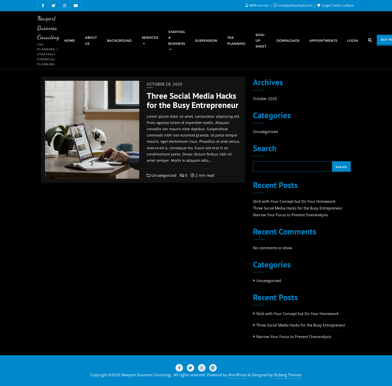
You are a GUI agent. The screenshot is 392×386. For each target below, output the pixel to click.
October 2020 (265, 98)
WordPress (237, 374)
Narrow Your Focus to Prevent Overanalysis (290, 214)
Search (264, 149)
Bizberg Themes (288, 374)
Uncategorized (161, 175)
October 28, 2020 (164, 84)
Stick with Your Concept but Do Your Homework (294, 201)
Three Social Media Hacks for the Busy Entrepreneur (192, 100)
